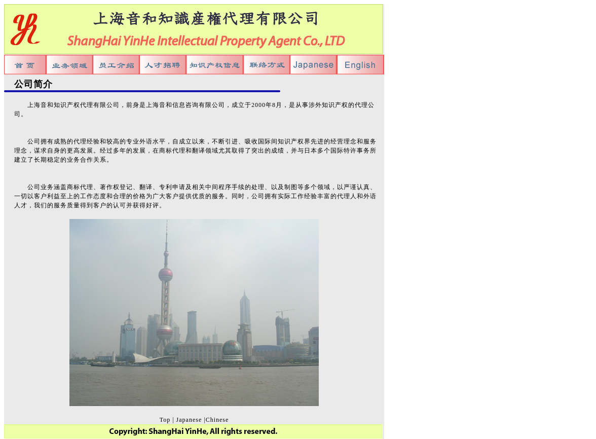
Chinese (217, 419)
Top (165, 419)
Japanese (189, 419)
